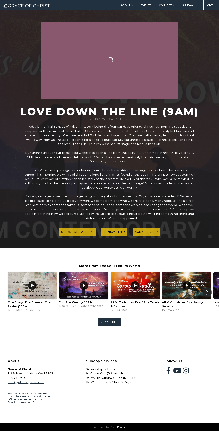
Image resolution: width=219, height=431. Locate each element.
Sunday (189, 5)
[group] (32, 292)
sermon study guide (77, 232)
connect (167, 5)
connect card (146, 232)
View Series (109, 322)
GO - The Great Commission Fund (30, 396)
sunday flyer (114, 232)
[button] (207, 292)
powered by (109, 427)
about (127, 5)
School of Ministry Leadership (28, 393)
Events (146, 5)
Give (210, 5)
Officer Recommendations (25, 399)
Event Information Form (23, 402)
